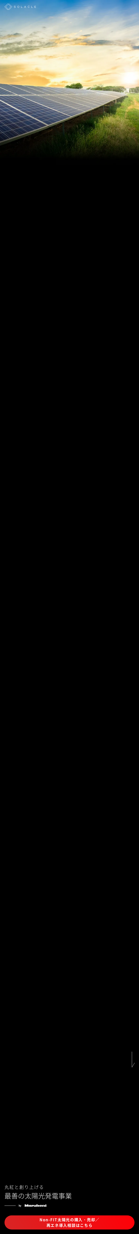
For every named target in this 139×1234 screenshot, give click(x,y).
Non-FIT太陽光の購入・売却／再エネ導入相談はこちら (69, 1222)
